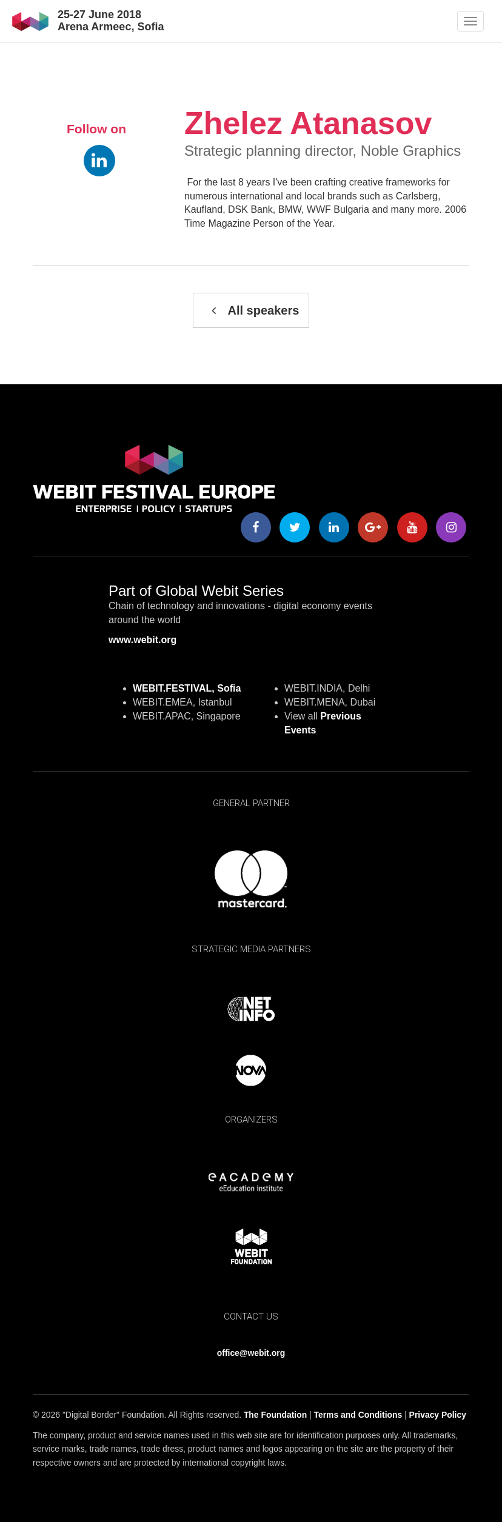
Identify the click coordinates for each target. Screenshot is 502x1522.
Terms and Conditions (358, 1415)
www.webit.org (142, 640)
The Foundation (275, 1415)
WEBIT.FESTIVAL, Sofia (187, 688)
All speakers (251, 310)
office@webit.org (251, 1353)
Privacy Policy (437, 1415)
